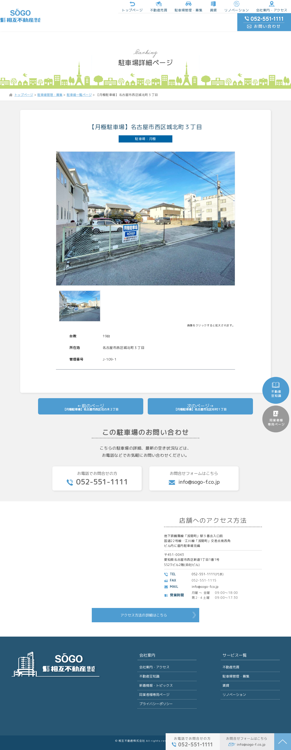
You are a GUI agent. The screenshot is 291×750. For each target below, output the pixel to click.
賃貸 (174, 7)
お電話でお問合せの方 (97, 455)
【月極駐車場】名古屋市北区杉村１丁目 (200, 382)
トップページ (98, 7)
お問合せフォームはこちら (194, 455)
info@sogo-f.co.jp (206, 565)
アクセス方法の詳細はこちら (144, 594)
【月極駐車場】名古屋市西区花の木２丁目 (91, 382)
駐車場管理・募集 (236, 657)
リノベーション (196, 7)
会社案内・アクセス (228, 7)
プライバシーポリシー (155, 690)
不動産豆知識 (149, 657)
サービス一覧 (234, 635)
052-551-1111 (204, 553)
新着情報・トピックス (155, 668)
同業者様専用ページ (154, 679)
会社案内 (146, 635)
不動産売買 (123, 7)
